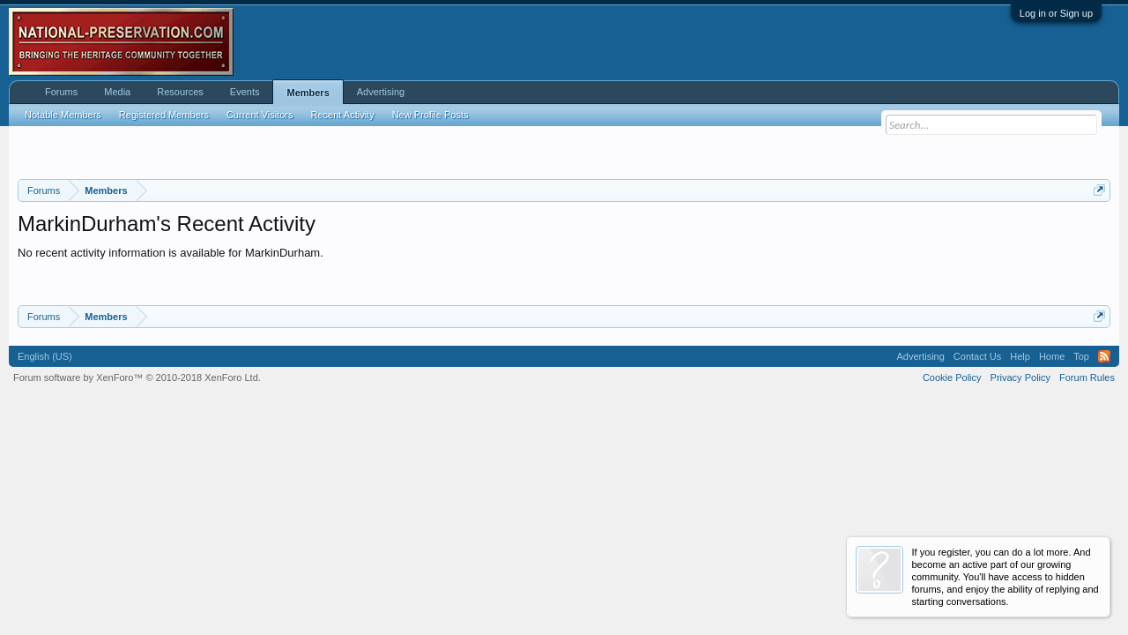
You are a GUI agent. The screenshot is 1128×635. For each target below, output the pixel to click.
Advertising (380, 91)
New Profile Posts (430, 114)
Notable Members (63, 114)
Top (1081, 356)
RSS (1104, 356)
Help (1020, 356)
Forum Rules (1087, 377)
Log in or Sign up (1056, 13)
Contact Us (977, 356)
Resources (180, 91)
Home (1052, 356)
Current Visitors (259, 114)
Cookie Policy (952, 377)
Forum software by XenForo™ (137, 377)
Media (117, 91)
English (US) (45, 356)
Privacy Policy (1020, 377)
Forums (61, 91)
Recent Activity (343, 114)
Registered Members (164, 114)
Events (245, 91)
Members (307, 92)
